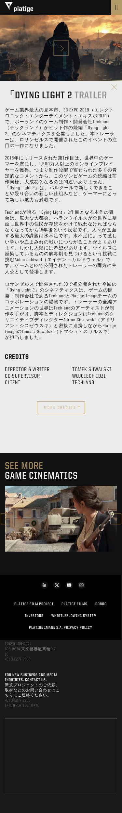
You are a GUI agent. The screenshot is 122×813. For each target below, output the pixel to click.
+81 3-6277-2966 (18, 659)
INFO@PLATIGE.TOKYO (22, 705)
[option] (61, 519)
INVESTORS (34, 616)
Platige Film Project (34, 604)
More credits (62, 406)
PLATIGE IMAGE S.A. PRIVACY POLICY (60, 628)
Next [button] (115, 518)
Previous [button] (6, 518)
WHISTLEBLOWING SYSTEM (74, 616)
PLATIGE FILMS (74, 604)
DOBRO (101, 604)
